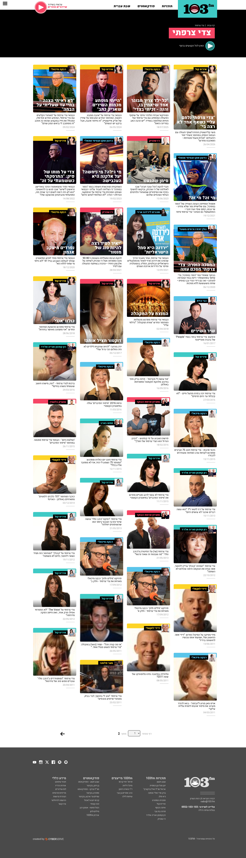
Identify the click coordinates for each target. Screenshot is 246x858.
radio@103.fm (208, 802)
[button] (167, 5)
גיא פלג (162, 796)
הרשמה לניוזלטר (58, 800)
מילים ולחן (94, 811)
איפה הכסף (160, 807)
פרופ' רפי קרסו (125, 782)
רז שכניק (162, 819)
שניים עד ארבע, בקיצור (89, 796)
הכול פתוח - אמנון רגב (89, 807)
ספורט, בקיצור (92, 793)
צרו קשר (62, 804)
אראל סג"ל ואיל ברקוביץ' (154, 789)
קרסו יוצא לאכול (91, 800)
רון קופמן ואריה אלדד (156, 815)
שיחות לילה (127, 796)
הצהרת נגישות (59, 796)
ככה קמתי (94, 804)
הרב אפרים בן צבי (124, 793)
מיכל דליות (127, 785)
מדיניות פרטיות (59, 793)
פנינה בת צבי (160, 811)
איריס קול (161, 804)
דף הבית (211, 25)
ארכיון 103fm (92, 815)
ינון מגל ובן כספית (158, 785)
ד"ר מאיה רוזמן (125, 789)
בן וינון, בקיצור (93, 785)
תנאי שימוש (60, 782)
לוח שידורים (60, 789)
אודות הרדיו (60, 785)
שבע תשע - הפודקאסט (88, 782)
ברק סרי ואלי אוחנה (157, 793)
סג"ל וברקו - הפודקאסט (88, 789)
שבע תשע (161, 782)
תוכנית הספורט (159, 800)
